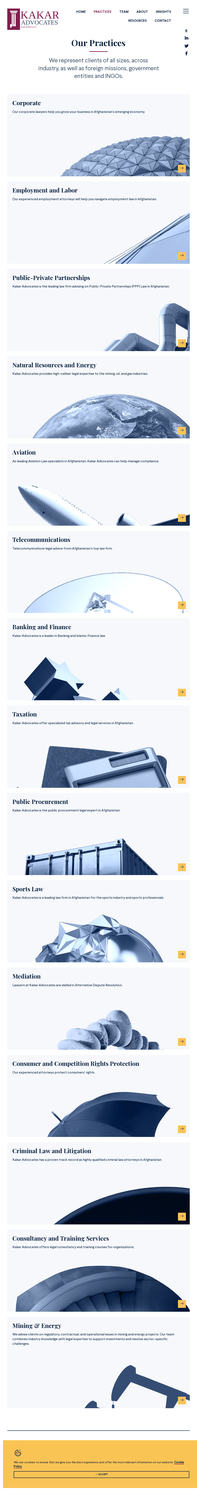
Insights (163, 11)
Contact (163, 20)
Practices (102, 11)
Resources (137, 20)
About (142, 11)
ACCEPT (101, 1476)
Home (81, 11)
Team (124, 11)
